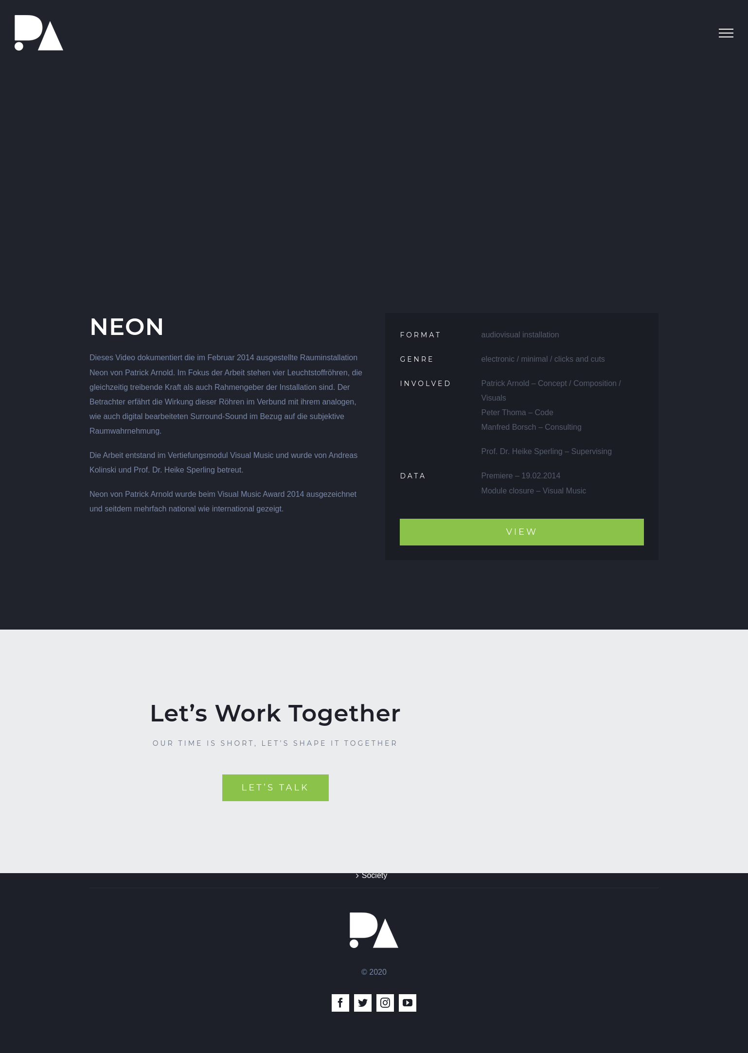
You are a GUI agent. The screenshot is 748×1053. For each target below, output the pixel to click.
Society (374, 875)
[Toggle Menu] (726, 33)
